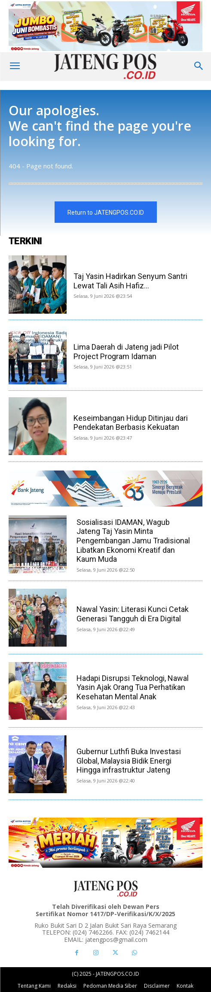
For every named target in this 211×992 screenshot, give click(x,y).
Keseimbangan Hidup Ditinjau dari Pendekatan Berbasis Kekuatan (130, 423)
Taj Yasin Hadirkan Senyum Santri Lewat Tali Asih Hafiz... (130, 281)
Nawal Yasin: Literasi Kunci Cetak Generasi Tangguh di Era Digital (132, 614)
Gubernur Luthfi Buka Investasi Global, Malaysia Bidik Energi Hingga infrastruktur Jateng (128, 760)
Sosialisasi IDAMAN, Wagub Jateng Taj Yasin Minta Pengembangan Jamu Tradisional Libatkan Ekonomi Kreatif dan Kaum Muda (133, 540)
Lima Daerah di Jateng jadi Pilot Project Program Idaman (126, 351)
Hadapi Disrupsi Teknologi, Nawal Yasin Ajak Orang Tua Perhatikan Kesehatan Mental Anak (132, 687)
